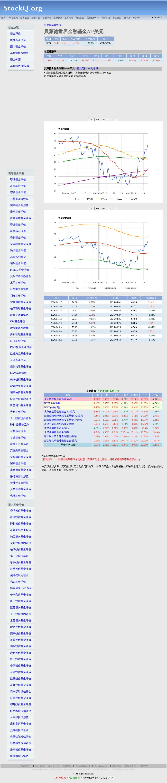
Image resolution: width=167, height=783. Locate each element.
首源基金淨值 (17, 437)
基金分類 (46, 17)
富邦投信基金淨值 (19, 685)
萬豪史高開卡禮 (38, 769)
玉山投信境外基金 (19, 418)
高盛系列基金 (17, 257)
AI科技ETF (131, 769)
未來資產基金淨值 (19, 469)
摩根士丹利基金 (18, 444)
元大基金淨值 (17, 581)
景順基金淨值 (17, 211)
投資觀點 (117, 17)
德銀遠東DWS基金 (20, 588)
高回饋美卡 (71, 769)
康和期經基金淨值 (19, 723)
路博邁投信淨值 (18, 756)
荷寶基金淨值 (17, 431)
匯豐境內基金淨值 (19, 607)
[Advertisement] (106, 7)
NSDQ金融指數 (52, 407)
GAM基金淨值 (17, 373)
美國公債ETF (93, 17)
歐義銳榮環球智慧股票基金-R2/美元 (63, 415)
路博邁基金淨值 (18, 476)
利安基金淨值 (17, 295)
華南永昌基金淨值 (19, 594)
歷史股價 (24, 17)
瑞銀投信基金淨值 (19, 646)
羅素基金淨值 (17, 463)
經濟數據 (58, 17)
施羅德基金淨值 (18, 205)
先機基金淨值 (17, 495)
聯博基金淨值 (17, 179)
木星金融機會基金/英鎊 (56, 432)
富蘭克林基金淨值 (19, 218)
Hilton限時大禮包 (84, 769)
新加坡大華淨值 (18, 289)
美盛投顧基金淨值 (19, 379)
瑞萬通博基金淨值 (19, 392)
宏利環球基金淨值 (19, 302)
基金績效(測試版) (19, 65)
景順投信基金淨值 (19, 749)
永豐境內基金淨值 (19, 620)
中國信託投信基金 (19, 736)
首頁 (3, 17)
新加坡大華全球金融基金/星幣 (60, 436)
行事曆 (127, 17)
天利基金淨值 (17, 411)
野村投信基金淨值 (19, 523)
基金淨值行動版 (18, 53)
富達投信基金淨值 (19, 517)
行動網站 (67, 766)
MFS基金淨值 (17, 340)
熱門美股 (106, 17)
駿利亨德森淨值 (18, 315)
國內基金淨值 (17, 46)
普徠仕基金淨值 (18, 482)
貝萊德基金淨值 (18, 198)
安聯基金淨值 (17, 237)
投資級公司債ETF (100, 769)
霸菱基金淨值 (17, 192)
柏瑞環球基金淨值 (19, 308)
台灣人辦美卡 (25, 766)
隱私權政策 (130, 766)
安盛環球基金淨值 (19, 457)
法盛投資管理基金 (19, 398)
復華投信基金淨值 (19, 639)
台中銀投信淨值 (18, 717)
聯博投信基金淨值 (19, 510)
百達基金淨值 (17, 360)
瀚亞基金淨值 (17, 250)
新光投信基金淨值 (19, 626)
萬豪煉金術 (60, 769)
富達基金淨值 (17, 185)
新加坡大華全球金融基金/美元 (60, 440)
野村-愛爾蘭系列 (18, 424)
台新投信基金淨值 (19, 672)
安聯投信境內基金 (19, 543)
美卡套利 (50, 769)
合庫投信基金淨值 (19, 665)
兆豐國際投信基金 (19, 743)
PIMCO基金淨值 (18, 269)
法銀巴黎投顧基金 (19, 276)
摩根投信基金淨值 (19, 562)
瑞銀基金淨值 (17, 263)
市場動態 (13, 17)
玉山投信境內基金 (19, 614)
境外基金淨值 (17, 40)
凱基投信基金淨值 (19, 678)
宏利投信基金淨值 (19, 652)
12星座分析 (53, 766)
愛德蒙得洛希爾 (18, 327)
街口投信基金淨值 (19, 601)
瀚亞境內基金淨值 (19, 536)
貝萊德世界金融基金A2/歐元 (59, 411)
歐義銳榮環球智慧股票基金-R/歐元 (63, 419)
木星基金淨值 (17, 282)
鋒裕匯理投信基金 (19, 710)
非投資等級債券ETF (117, 769)
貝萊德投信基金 (18, 730)
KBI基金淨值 (16, 321)
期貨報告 (80, 17)
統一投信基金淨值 (19, 659)
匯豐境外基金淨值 (19, 405)
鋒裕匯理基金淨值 (19, 334)
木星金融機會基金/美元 (56, 428)
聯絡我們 (144, 766)
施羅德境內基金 (18, 575)
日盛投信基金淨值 (19, 698)
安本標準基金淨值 (19, 244)
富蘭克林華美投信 (19, 530)
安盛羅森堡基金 (18, 450)
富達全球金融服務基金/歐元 (59, 424)
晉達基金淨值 (17, 224)
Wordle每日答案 (82, 766)
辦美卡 (136, 17)
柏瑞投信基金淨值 (19, 549)
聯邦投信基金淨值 (19, 704)
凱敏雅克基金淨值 (19, 353)
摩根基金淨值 (17, 231)
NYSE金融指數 (52, 403)
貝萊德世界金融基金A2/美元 (59, 399)
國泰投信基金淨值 (19, 633)
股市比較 (69, 17)
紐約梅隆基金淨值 (19, 366)
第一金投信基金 (18, 556)
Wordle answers (101, 766)
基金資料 (81, 68)
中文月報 (93, 68)
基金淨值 (35, 17)
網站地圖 (116, 766)
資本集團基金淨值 (19, 489)
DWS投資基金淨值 (20, 347)
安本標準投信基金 (19, 691)
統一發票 (40, 766)
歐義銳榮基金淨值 (19, 386)
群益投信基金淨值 (19, 568)
